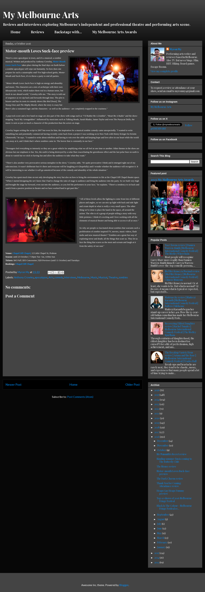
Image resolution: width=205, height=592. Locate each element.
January (161, 547)
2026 (157, 390)
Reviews (37, 32)
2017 (157, 432)
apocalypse (41, 277)
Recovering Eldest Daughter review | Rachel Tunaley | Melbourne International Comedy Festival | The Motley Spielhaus (180, 329)
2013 (157, 562)
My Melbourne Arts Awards (114, 32)
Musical (102, 277)
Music (94, 277)
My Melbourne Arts (41, 14)
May (159, 533)
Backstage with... (68, 32)
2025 (157, 394)
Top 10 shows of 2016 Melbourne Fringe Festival (174, 500)
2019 (157, 422)
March (161, 537)
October (162, 450)
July (159, 523)
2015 (157, 553)
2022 (157, 408)
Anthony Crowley (24, 277)
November (163, 445)
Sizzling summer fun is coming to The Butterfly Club (174, 460)
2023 (157, 404)
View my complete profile (164, 71)
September (163, 514)
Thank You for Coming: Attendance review (169, 485)
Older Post (132, 384)
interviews (70, 277)
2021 (157, 413)
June (159, 528)
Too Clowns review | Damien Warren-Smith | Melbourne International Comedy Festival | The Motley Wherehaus (181, 249)
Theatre (113, 277)
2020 (157, 418)
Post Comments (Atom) (80, 396)
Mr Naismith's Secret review (172, 454)
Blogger (123, 585)
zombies (123, 277)
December (163, 441)
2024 (157, 399)
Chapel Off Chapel (22, 253)
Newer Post (13, 384)
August (161, 519)
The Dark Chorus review (170, 478)
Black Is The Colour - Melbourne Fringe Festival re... (174, 507)
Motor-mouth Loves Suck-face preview (173, 472)
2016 (157, 436)
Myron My (175, 49)
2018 (157, 427)
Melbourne (83, 277)
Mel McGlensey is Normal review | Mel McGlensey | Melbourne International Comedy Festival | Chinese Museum (182, 275)
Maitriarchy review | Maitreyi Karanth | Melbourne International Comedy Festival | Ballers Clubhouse (181, 302)
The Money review (166, 466)
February (162, 542)
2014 (157, 557)
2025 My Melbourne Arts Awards (172, 179)
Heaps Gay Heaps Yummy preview (170, 492)
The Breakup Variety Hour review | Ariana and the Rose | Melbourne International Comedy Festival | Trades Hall (180, 357)
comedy (58, 277)
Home (15, 32)
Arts (51, 277)
